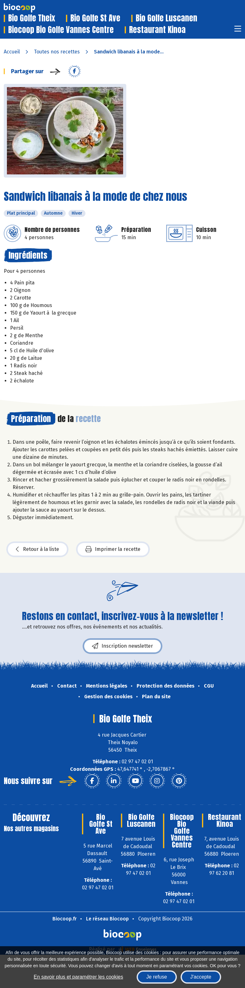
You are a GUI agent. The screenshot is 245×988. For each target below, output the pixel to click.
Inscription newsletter (122, 646)
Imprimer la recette (112, 549)
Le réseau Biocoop (107, 919)
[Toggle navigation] (237, 31)
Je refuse (156, 977)
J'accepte (200, 977)
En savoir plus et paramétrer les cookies (78, 977)
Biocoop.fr (64, 919)
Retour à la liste (37, 549)
